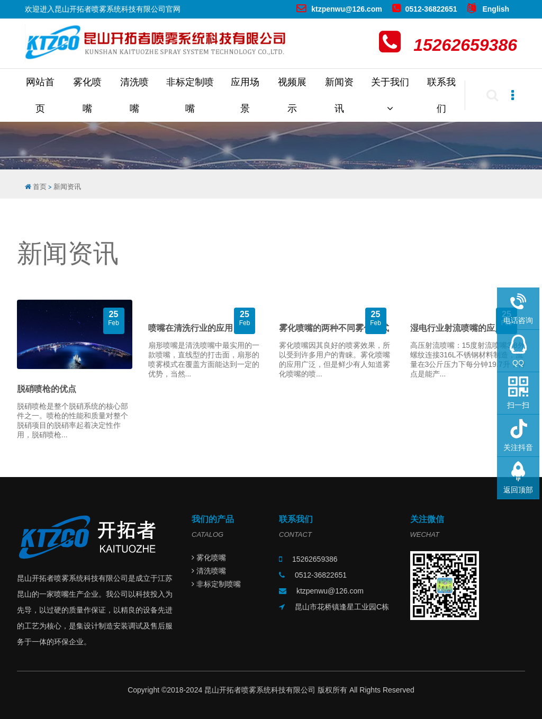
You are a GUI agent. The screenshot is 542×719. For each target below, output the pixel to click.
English (488, 9)
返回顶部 (518, 490)
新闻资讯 (339, 95)
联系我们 (441, 95)
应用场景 (245, 95)
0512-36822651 (424, 9)
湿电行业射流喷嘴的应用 (456, 328)
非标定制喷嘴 (190, 95)
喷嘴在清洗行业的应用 (190, 328)
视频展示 (292, 95)
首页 (40, 187)
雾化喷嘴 (87, 95)
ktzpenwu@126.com (339, 9)
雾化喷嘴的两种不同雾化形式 (334, 328)
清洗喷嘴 (134, 95)
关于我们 (390, 95)
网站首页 (40, 95)
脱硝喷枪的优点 (46, 389)
